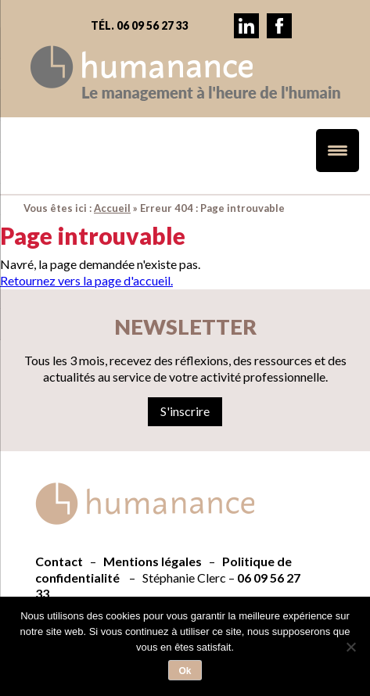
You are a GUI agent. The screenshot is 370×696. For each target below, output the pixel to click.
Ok (184, 671)
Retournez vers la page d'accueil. (86, 280)
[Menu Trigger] (337, 150)
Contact (59, 561)
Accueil (112, 208)
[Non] (350, 647)
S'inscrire (185, 411)
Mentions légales (152, 561)
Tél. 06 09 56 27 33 (140, 25)
